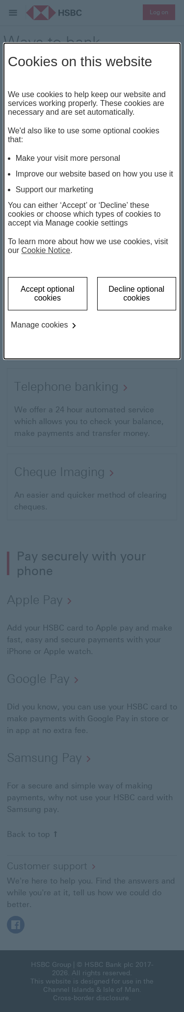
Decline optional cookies (136, 293)
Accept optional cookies (47, 293)
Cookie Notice (46, 250)
